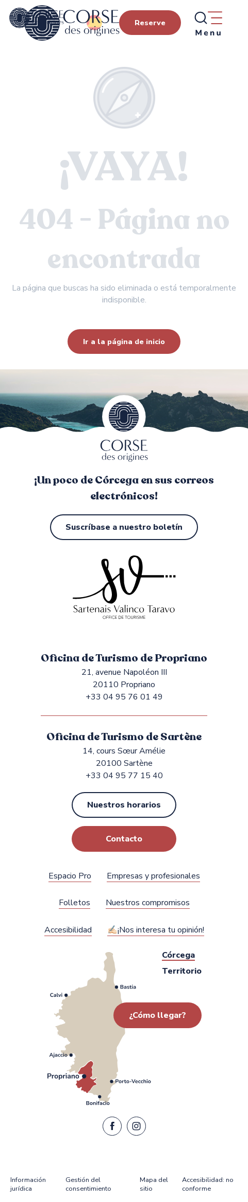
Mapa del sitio (154, 1185)
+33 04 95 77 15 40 (124, 775)
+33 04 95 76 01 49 (124, 697)
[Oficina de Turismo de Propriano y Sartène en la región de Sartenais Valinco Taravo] (36, 18)
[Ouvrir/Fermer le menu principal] (208, 23)
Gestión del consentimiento (88, 1185)
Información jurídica (28, 1185)
